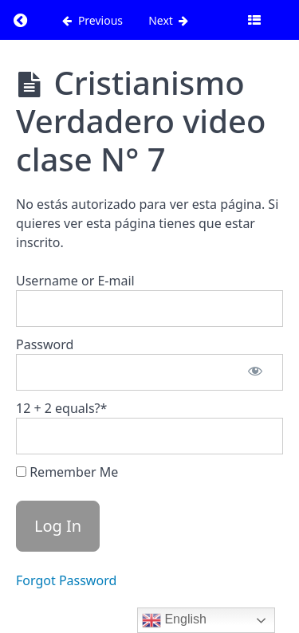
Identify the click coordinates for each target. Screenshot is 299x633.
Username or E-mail (75, 280)
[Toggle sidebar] (254, 20)
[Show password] (255, 372)
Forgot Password (66, 580)
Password (44, 344)
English (174, 620)
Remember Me (67, 472)
